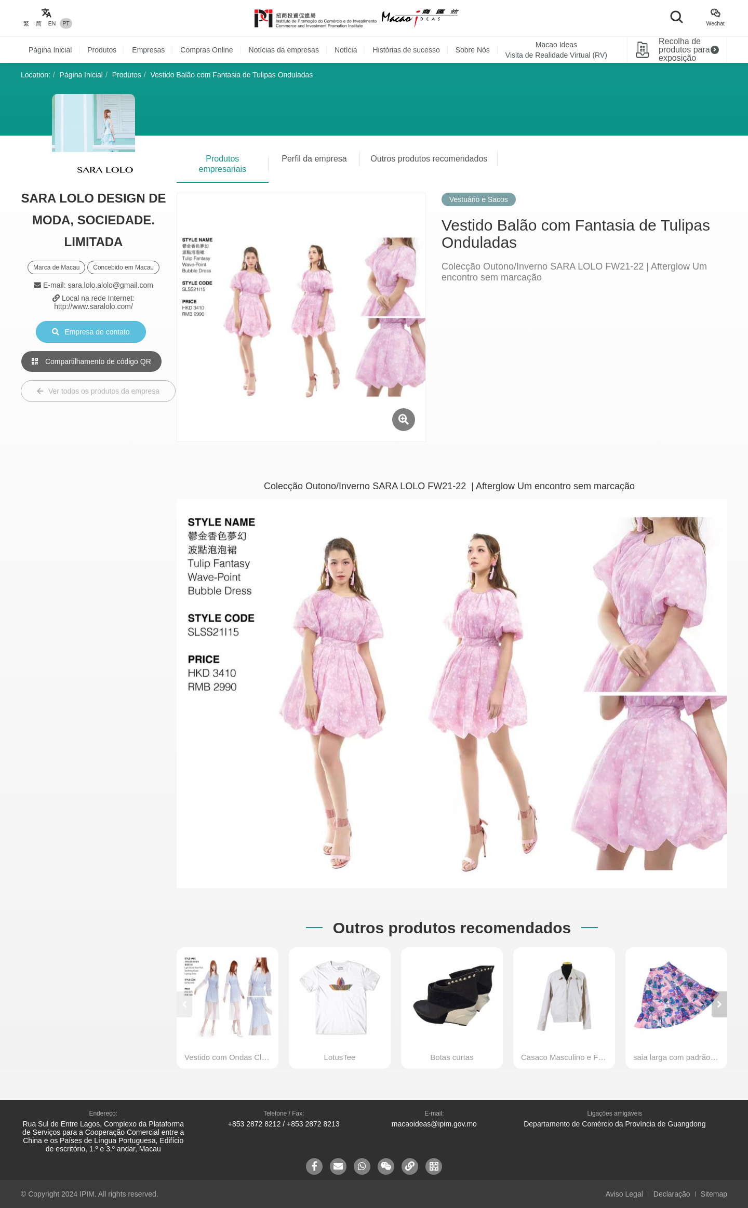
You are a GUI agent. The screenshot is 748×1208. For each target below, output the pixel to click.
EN (52, 23)
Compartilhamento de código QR (91, 361)
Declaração (671, 1194)
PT (65, 23)
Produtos (101, 50)
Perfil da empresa (314, 158)
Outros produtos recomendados (428, 158)
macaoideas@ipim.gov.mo (434, 1124)
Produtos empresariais (223, 163)
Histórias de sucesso (406, 50)
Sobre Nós (473, 50)
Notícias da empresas (284, 50)
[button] (719, 1004)
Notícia (346, 50)
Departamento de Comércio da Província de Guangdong (614, 1124)
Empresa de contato (90, 332)
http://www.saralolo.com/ (93, 306)
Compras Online (206, 50)
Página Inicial (50, 50)
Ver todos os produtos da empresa (98, 391)
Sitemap (714, 1194)
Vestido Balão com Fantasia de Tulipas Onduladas (232, 75)
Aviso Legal (624, 1194)
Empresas (148, 50)
